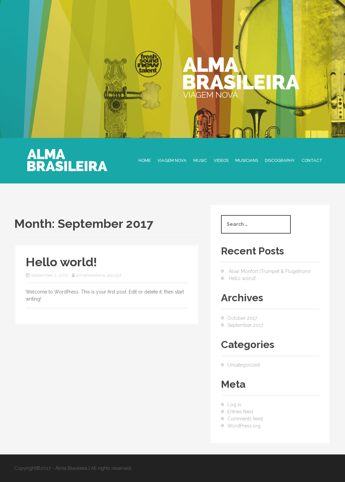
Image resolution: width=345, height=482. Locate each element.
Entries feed (240, 411)
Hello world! (61, 262)
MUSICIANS (246, 160)
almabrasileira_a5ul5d (98, 275)
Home (144, 160)
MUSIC (200, 160)
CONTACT (312, 160)
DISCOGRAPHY (280, 160)
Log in (234, 404)
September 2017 (245, 325)
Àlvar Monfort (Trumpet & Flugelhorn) (270, 271)
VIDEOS (221, 160)
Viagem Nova (172, 160)
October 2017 (242, 318)
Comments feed (245, 418)
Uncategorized (243, 365)
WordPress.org (243, 425)
